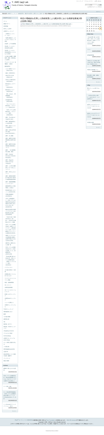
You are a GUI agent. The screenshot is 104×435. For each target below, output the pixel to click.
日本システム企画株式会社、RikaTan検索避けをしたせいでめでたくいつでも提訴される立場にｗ (10, 379)
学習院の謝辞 (93, 123)
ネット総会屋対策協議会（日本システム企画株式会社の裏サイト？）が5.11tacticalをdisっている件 (10, 396)
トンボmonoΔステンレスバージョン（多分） (10, 406)
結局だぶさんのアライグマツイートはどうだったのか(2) (93, 107)
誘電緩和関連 (93, 56)
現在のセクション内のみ (95, 6)
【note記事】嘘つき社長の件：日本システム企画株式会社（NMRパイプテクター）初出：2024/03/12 (93, 41)
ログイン (98, 11)
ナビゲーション (7, 17)
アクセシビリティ (88, 1)
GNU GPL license (71, 420)
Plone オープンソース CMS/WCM (23, 420)
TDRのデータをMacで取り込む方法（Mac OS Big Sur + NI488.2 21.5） (93, 63)
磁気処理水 (21, 13)
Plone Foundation (50, 420)
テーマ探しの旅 (10, 387)
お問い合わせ (98, 1)
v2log (88, 85)
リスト (93, 50)
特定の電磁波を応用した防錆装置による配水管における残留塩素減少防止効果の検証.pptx (46, 24)
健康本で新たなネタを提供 (10, 370)
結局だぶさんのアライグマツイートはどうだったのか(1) (93, 116)
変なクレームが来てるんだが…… (93, 90)
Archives (5, 365)
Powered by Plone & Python (52, 430)
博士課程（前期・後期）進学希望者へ (93, 77)
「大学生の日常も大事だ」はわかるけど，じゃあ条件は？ (93, 98)
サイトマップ (79, 1)
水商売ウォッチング (12, 13)
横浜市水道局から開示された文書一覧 (34, 13)
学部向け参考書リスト (93, 70)
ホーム (5, 21)
